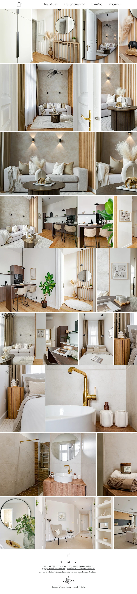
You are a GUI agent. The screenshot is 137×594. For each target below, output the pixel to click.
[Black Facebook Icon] (61, 562)
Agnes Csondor (85, 566)
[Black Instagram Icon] (68, 562)
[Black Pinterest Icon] (75, 562)
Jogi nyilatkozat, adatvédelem (53, 568)
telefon (82, 587)
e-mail (75, 587)
